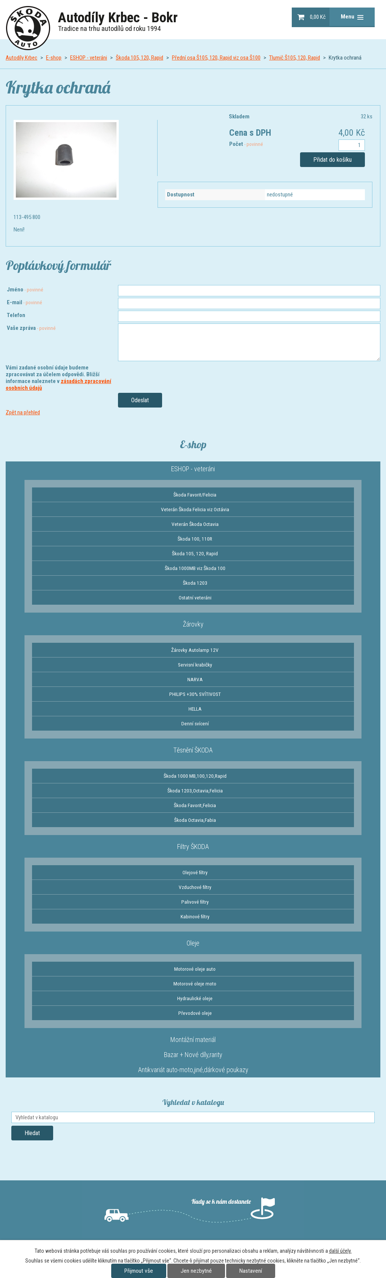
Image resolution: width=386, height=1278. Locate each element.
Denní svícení (195, 723)
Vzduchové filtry (195, 887)
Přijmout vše (138, 1270)
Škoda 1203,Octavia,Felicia (195, 791)
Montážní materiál (193, 1040)
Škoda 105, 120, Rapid (139, 57)
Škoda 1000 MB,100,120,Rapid (195, 776)
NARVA (195, 679)
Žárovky (193, 624)
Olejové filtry (195, 872)
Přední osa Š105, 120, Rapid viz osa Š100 (216, 57)
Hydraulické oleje (195, 998)
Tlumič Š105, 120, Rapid (294, 57)
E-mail (24, 302)
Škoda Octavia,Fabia (195, 820)
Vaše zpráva (31, 328)
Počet (246, 144)
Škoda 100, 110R (195, 539)
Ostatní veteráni (195, 598)
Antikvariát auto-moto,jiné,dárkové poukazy (193, 1070)
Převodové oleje (195, 1013)
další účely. (340, 1251)
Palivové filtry (195, 902)
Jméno (25, 289)
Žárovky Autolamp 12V (195, 650)
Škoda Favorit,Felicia (195, 805)
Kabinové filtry (195, 916)
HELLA (195, 709)
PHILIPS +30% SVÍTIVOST (195, 694)
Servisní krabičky (195, 665)
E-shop (53, 57)
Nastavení (250, 1270)
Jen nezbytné (196, 1270)
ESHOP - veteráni (88, 57)
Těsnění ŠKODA (193, 750)
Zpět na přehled (23, 412)
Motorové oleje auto (195, 969)
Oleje (193, 943)
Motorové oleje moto (194, 984)
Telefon (16, 315)
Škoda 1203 (195, 583)
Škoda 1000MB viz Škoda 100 (195, 568)
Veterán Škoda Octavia (195, 524)
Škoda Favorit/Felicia (194, 495)
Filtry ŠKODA (193, 846)
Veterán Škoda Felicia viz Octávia (195, 509)
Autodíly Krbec (21, 57)
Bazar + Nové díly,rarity (193, 1055)
